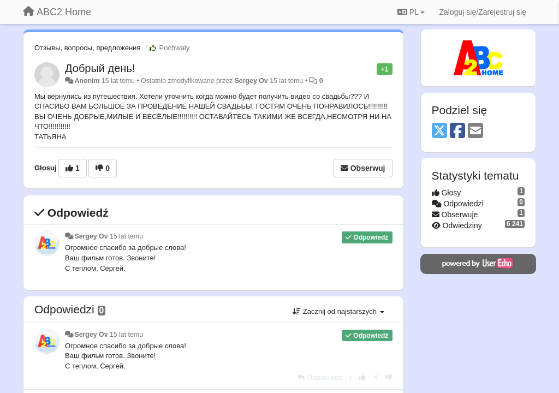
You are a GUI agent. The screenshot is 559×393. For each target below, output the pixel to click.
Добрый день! (100, 68)
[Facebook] (457, 131)
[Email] (475, 131)
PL (411, 12)
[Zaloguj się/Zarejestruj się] (483, 12)
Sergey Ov (251, 81)
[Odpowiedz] (320, 377)
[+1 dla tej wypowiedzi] (362, 377)
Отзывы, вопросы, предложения (87, 48)
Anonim (86, 81)
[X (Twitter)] (439, 131)
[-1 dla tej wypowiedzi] (389, 377)
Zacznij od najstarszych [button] (338, 311)
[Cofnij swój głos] (375, 377)
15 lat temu (126, 236)
